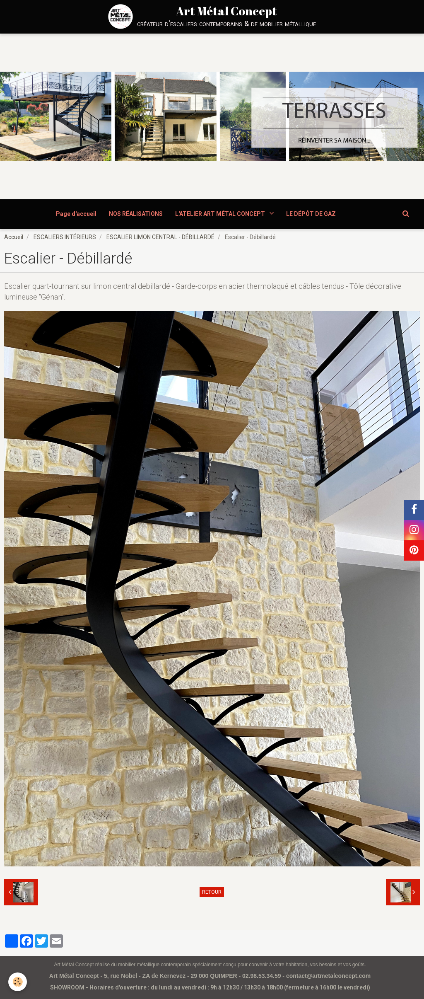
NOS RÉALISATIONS (136, 213)
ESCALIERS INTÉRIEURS (65, 237)
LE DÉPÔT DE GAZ (311, 213)
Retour (212, 892)
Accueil (13, 237)
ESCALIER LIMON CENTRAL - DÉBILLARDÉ (160, 237)
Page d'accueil (76, 213)
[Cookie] (17, 981)
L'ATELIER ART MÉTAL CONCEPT (220, 213)
